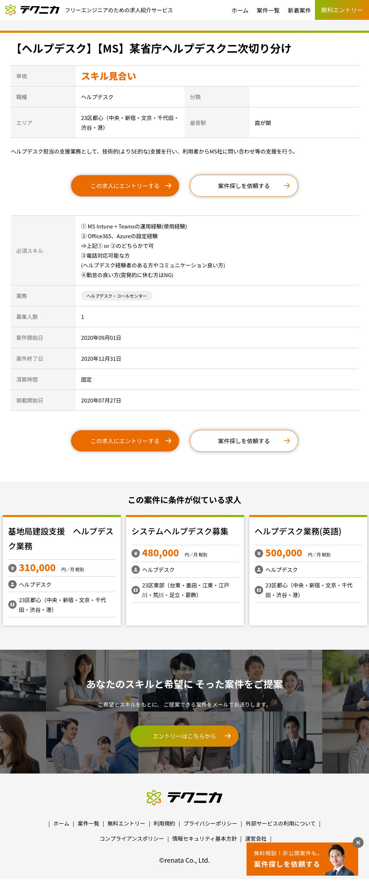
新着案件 (299, 10)
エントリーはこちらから (184, 736)
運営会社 (256, 838)
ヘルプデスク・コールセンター (116, 296)
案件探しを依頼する (244, 185)
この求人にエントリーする (125, 185)
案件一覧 (268, 10)
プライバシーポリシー (210, 823)
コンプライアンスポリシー (132, 838)
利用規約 (164, 823)
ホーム (240, 10)
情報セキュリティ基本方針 (204, 838)
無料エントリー (126, 823)
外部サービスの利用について (280, 823)
